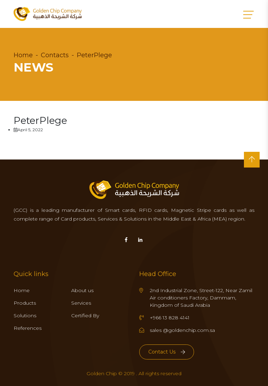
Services (81, 303)
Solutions (25, 315)
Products (25, 303)
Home (23, 55)
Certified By (85, 315)
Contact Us (166, 352)
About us (82, 290)
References (28, 328)
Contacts (55, 55)
